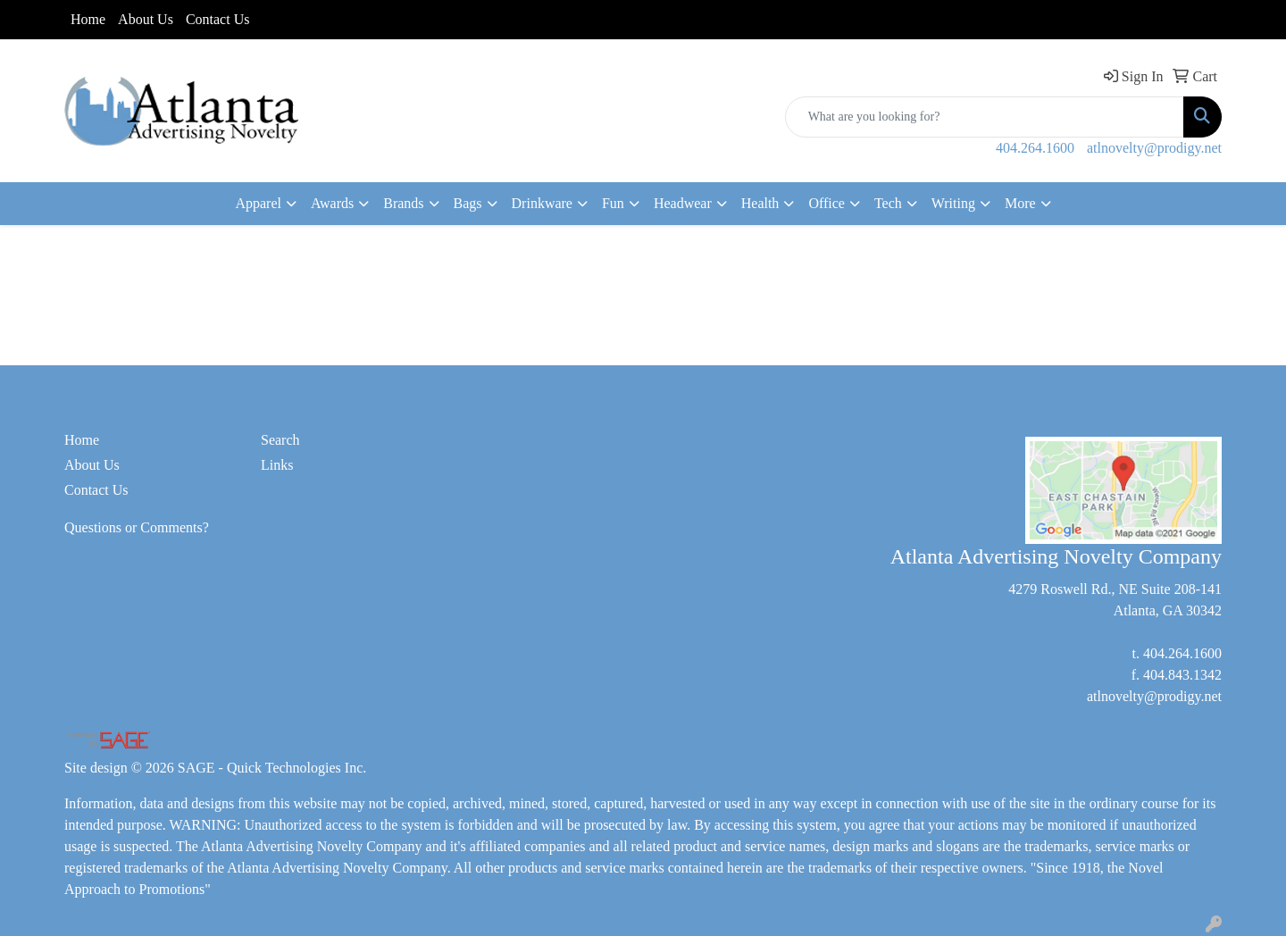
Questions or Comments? (136, 527)
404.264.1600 (1035, 147)
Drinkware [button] (542, 203)
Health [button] (760, 203)
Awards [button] (332, 203)
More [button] (1020, 203)
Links (277, 464)
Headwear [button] (683, 203)
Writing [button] (953, 203)
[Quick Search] (984, 117)
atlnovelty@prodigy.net (1154, 147)
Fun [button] (613, 203)
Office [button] (826, 203)
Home (88, 19)
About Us (145, 19)
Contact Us (218, 19)
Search (280, 439)
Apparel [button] (258, 203)
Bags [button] (468, 203)
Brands (403, 203)
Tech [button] (888, 203)
